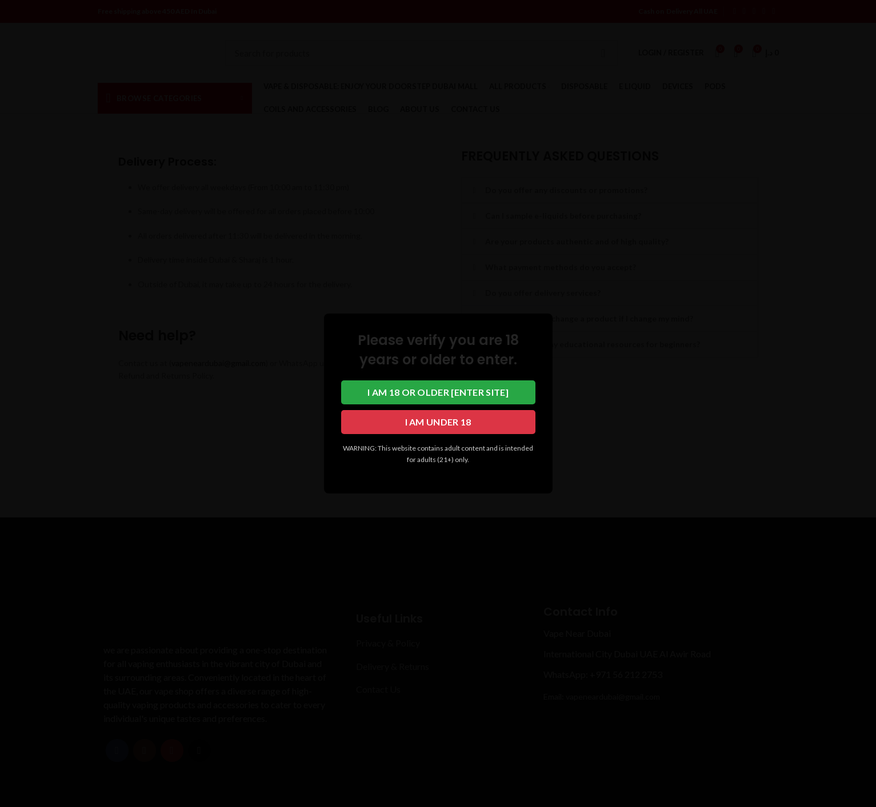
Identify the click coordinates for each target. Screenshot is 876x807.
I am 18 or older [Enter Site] (438, 392)
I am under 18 (438, 421)
